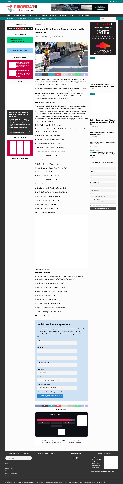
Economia (63, 15)
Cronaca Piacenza (19, 15)
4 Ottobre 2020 (40, 37)
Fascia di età (41, 377)
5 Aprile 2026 (95, 88)
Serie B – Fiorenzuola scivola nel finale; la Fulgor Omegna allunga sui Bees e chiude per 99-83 (20, 124)
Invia (24, 41)
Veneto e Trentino (56, 426)
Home (8, 15)
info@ (98, 465)
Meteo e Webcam (84, 15)
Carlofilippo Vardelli (50, 37)
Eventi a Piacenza (41, 15)
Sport (29, 15)
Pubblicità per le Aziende (11, 473)
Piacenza (44, 422)
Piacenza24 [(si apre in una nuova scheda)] (26, 50)
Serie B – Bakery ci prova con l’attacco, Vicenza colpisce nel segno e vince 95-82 (102, 122)
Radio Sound (10, 1)
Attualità (53, 15)
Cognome (40, 347)
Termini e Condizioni (100, 482)
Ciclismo (60, 37)
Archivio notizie (9, 466)
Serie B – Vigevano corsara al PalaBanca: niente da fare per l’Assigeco (18, 115)
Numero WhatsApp (43, 362)
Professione (41, 369)
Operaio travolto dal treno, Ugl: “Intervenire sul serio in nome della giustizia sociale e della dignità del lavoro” (103, 154)
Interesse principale (43, 384)
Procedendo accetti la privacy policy (52, 392)
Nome (39, 340)
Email (39, 355)
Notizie (44, 23)
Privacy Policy (93, 482)
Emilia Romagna (68, 422)
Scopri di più (95, 467)
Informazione (8, 471)
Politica (71, 15)
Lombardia (56, 422)
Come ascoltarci (9, 468)
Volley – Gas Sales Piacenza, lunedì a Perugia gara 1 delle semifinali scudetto (103, 143)
